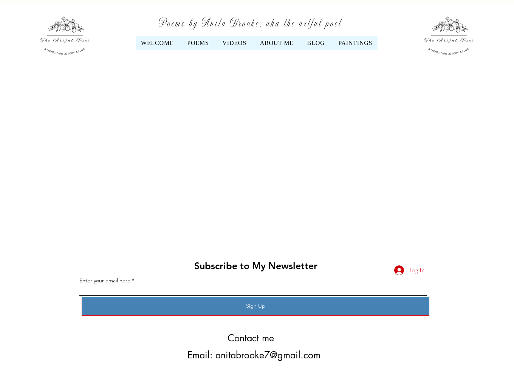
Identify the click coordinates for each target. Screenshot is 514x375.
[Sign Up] (255, 306)
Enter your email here (104, 280)
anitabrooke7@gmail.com (267, 355)
